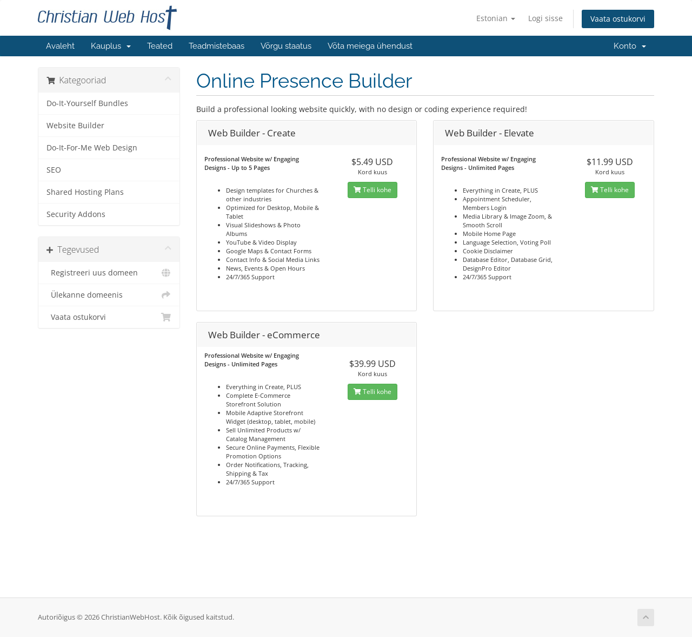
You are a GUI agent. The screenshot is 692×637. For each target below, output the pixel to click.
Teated (159, 46)
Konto (630, 46)
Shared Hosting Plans (85, 192)
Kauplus (111, 46)
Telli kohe (372, 189)
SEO (53, 170)
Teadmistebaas (216, 46)
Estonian (495, 18)
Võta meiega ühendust (370, 46)
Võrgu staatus (286, 46)
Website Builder (75, 125)
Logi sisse (545, 18)
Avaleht (60, 46)
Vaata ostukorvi (618, 19)
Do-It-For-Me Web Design (91, 148)
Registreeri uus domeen (108, 272)
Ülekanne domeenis (108, 294)
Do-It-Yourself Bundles (87, 103)
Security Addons (75, 214)
